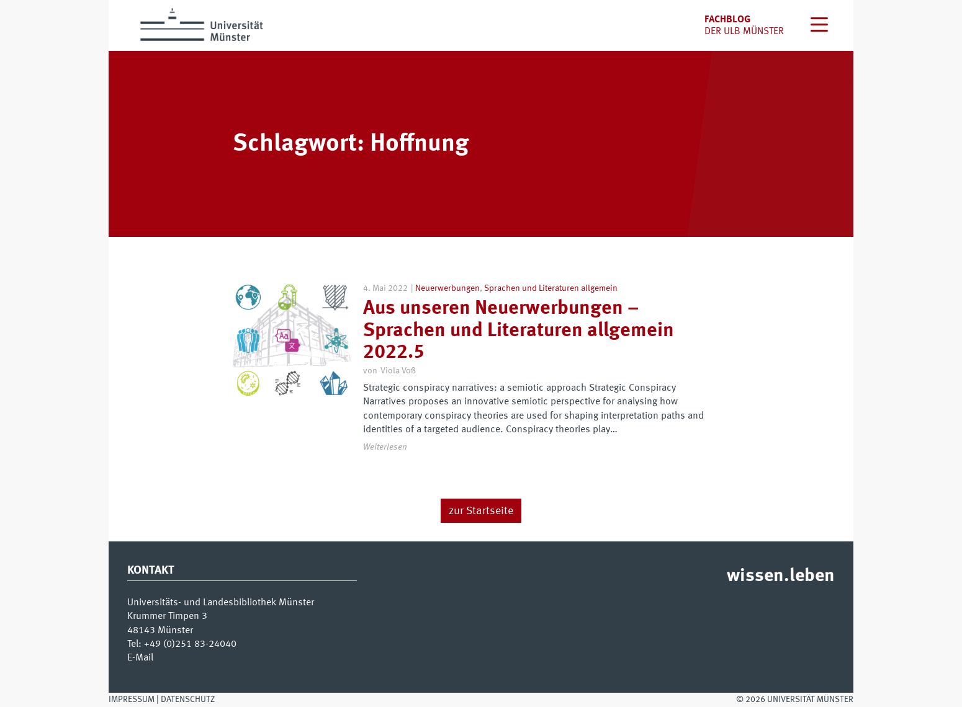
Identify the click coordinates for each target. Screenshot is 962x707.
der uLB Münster (744, 32)
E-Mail (140, 658)
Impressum (132, 699)
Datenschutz (188, 699)
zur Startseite (481, 511)
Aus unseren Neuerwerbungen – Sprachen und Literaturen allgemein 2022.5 (518, 330)
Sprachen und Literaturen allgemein (551, 288)
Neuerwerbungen (447, 288)
